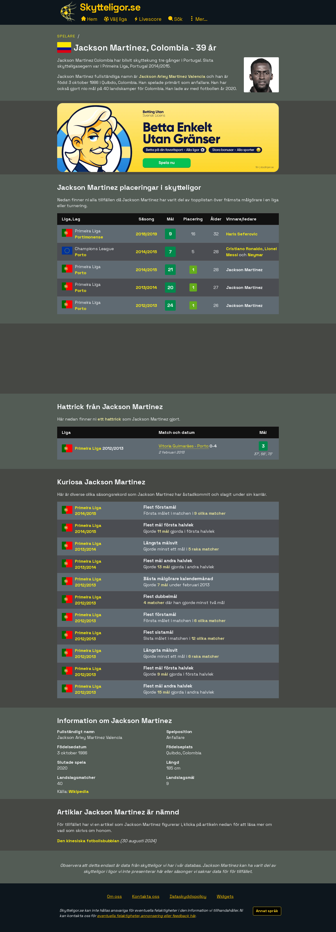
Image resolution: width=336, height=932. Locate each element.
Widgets (225, 896)
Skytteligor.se (110, 7)
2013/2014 (146, 287)
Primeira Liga (99, 448)
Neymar (255, 254)
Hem (89, 19)
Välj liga (115, 19)
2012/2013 (146, 305)
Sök (175, 19)
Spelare (66, 36)
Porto (80, 254)
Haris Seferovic (242, 234)
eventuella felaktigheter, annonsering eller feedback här (146, 915)
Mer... (198, 19)
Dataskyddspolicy (188, 896)
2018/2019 (146, 234)
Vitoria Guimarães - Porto (184, 446)
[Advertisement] (168, 358)
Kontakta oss (145, 896)
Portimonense (89, 237)
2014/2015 (146, 251)
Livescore (147, 19)
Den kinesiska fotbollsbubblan (88, 840)
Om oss (114, 896)
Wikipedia (78, 791)
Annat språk (267, 910)
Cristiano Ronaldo (244, 248)
